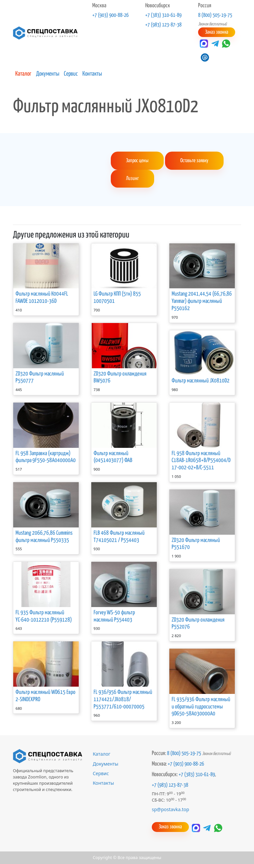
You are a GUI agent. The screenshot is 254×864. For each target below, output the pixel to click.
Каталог (23, 74)
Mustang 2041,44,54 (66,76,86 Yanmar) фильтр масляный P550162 (202, 301)
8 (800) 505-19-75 (215, 15)
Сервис (71, 74)
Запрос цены (137, 160)
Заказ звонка (216, 32)
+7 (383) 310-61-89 (163, 15)
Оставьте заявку (194, 160)
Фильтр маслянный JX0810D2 (201, 381)
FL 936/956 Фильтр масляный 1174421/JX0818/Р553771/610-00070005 (123, 699)
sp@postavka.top (170, 809)
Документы (47, 74)
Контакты (92, 74)
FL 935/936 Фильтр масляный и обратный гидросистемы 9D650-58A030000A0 (201, 707)
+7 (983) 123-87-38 (163, 24)
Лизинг (132, 178)
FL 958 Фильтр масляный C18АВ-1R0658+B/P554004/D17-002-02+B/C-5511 (201, 460)
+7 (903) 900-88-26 (110, 15)
